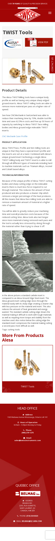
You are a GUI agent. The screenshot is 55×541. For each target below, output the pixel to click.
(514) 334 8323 (32, 516)
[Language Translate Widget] (27, 8)
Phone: (29, 430)
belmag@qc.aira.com (32, 521)
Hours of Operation (28, 422)
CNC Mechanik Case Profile (14, 136)
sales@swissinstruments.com (27, 440)
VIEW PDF (38, 42)
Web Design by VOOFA (27, 523)
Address (29, 415)
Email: (29, 438)
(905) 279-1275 (28, 432)
